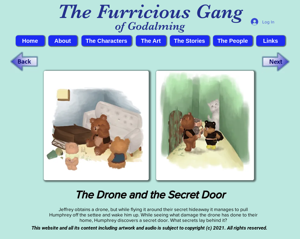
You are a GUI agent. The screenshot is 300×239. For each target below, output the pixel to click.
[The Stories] (189, 40)
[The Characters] (107, 40)
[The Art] (151, 40)
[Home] (30, 40)
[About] (62, 40)
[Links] (270, 40)
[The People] (233, 40)
